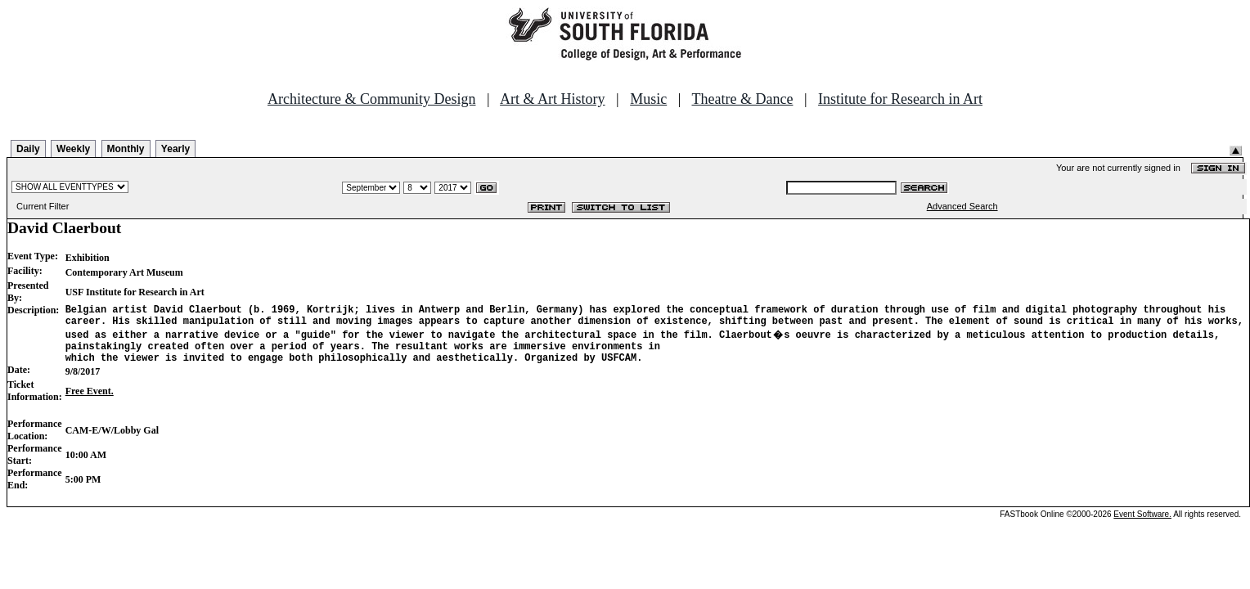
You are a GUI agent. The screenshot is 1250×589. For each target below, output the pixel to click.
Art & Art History (552, 99)
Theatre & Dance (742, 99)
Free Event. (89, 401)
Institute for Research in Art (900, 99)
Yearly (175, 149)
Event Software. (1142, 523)
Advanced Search (962, 206)
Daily (28, 149)
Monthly (126, 149)
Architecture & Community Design (371, 99)
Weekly (73, 149)
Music (648, 99)
